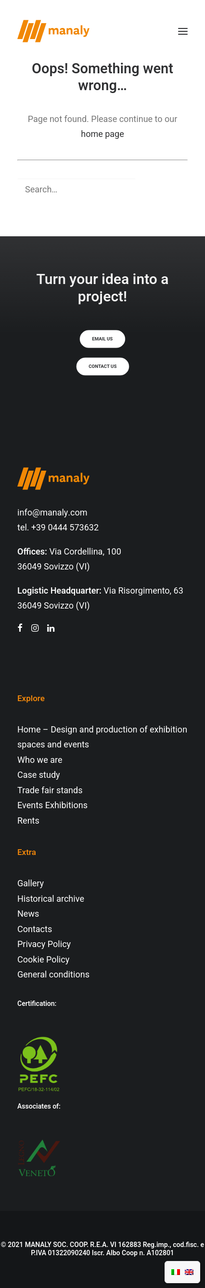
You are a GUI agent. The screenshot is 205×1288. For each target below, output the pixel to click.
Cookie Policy (43, 959)
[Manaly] (53, 31)
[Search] (102, 190)
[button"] (20, 629)
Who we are (40, 760)
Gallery (30, 883)
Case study (38, 775)
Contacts (34, 929)
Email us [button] (102, 339)
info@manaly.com (52, 512)
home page (102, 134)
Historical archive (50, 899)
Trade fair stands (49, 790)
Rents (28, 820)
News (28, 914)
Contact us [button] (102, 366)
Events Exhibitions (52, 805)
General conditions (53, 974)
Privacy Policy (44, 944)
